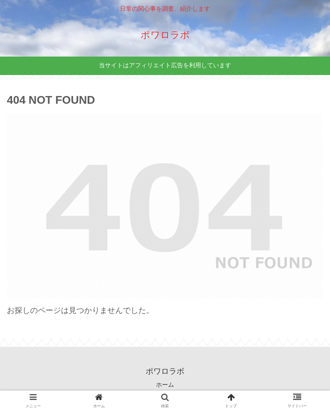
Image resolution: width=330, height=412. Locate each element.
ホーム (165, 384)
